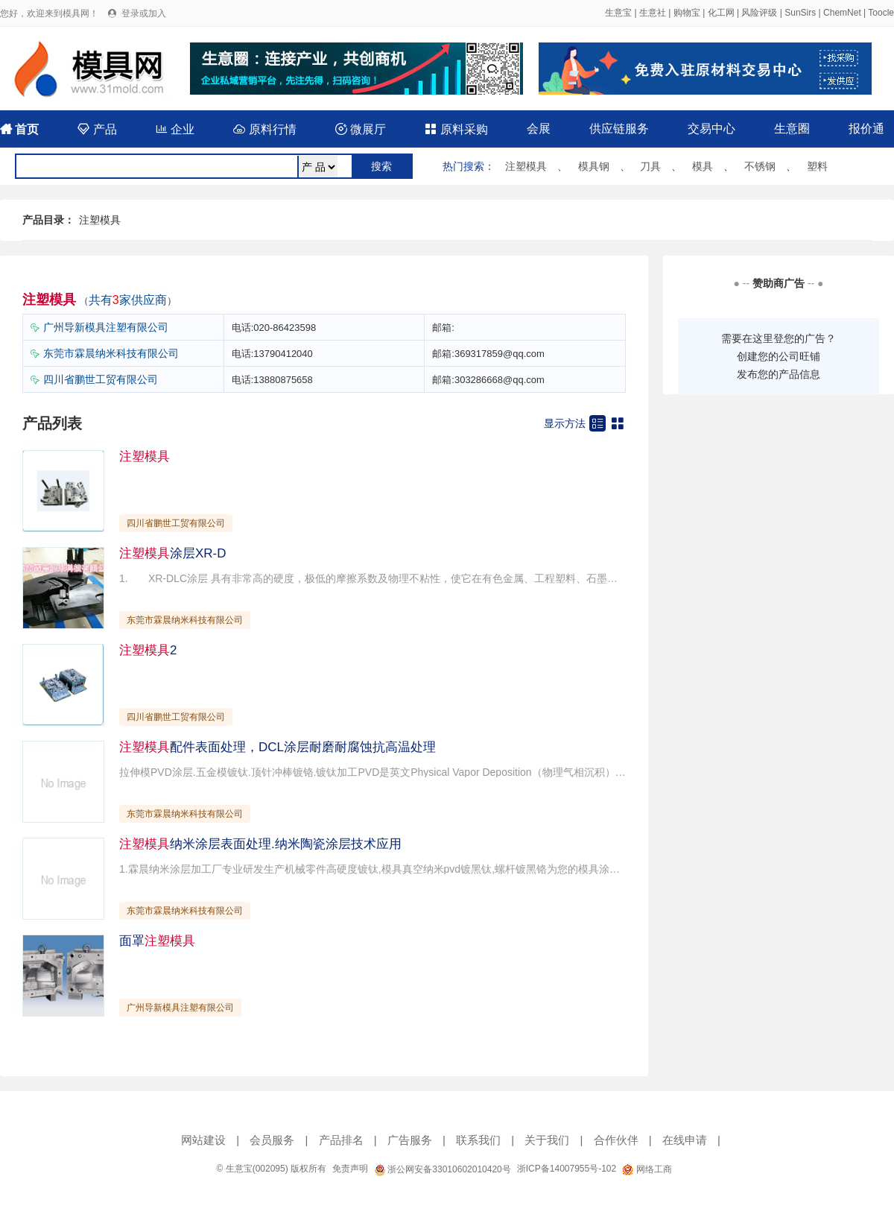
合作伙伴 (616, 1140)
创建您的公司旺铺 (778, 356)
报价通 (866, 128)
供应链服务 (619, 128)
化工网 (721, 12)
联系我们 (478, 1140)
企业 (175, 129)
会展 (539, 128)
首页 (19, 129)
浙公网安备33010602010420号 (442, 1169)
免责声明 (350, 1168)
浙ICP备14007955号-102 (566, 1168)
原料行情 (264, 129)
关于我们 (546, 1140)
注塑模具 (526, 166)
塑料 (817, 166)
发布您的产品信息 (778, 374)
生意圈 (792, 128)
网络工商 (646, 1169)
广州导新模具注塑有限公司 (105, 327)
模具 (702, 166)
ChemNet (842, 12)
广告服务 (409, 1140)
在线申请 (684, 1140)
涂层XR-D (172, 553)
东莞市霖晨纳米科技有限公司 (111, 353)
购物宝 (686, 12)
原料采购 (456, 129)
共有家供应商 (128, 300)
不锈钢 (760, 166)
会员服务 (272, 1140)
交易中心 (711, 128)
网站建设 (203, 1140)
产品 (96, 129)
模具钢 (593, 166)
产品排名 (341, 1140)
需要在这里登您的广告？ (778, 338)
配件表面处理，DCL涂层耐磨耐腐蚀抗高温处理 (277, 747)
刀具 (650, 166)
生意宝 (618, 12)
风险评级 (759, 12)
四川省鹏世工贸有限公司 (100, 379)
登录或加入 (143, 13)
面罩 (157, 941)
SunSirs (800, 12)
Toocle (881, 12)
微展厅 (360, 129)
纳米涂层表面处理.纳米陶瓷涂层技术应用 (260, 844)
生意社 (652, 12)
